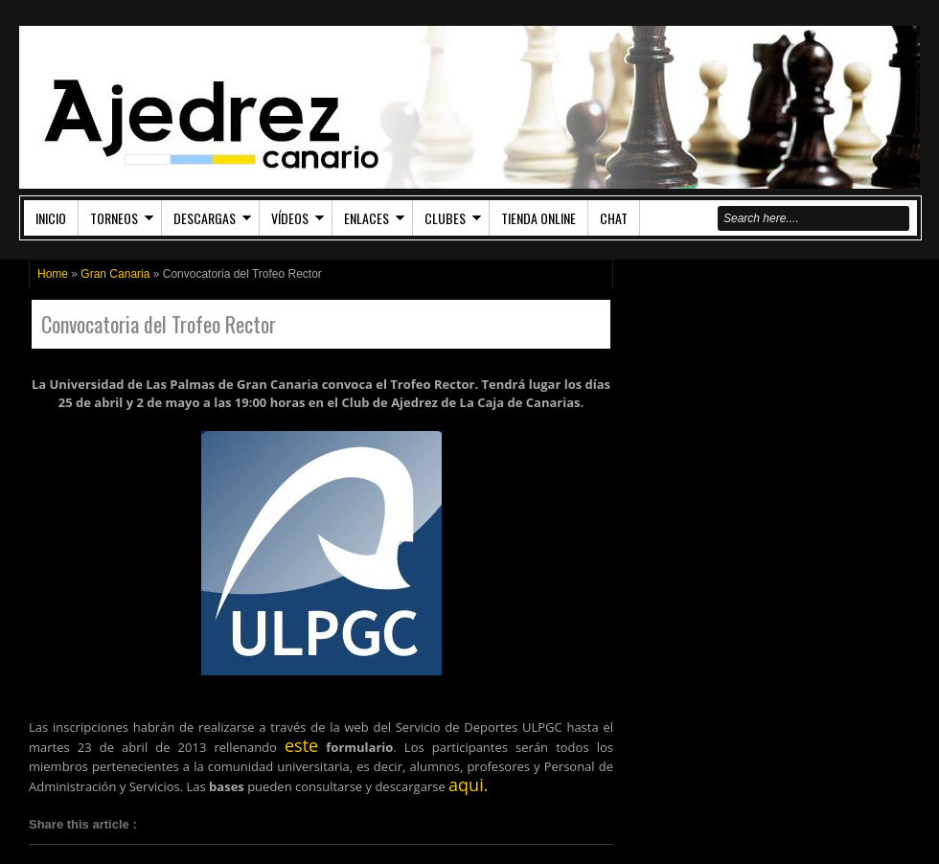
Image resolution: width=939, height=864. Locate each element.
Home (52, 274)
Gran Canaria (114, 274)
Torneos (114, 218)
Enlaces (366, 218)
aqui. (468, 784)
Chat (614, 218)
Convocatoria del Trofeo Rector (158, 324)
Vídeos (290, 218)
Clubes (445, 218)
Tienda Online (538, 218)
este (301, 745)
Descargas (204, 218)
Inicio (50, 218)
